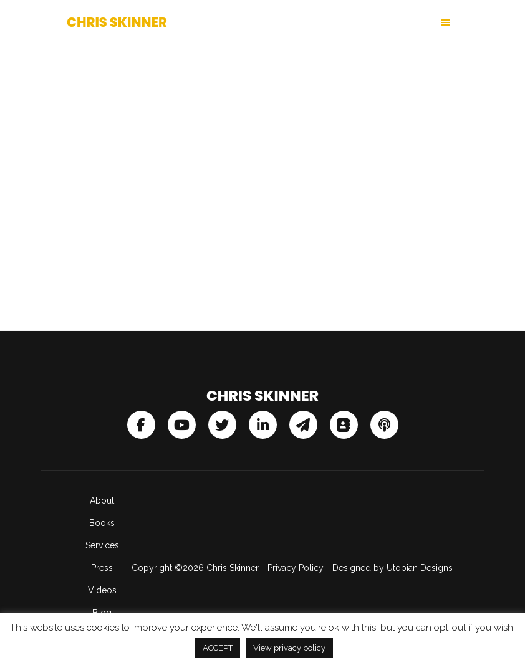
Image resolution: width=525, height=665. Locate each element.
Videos (102, 590)
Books (102, 523)
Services (102, 545)
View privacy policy (289, 648)
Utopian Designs (420, 568)
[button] (360, 22)
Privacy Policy (295, 568)
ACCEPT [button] (218, 648)
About (102, 500)
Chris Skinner (117, 22)
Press (102, 568)
